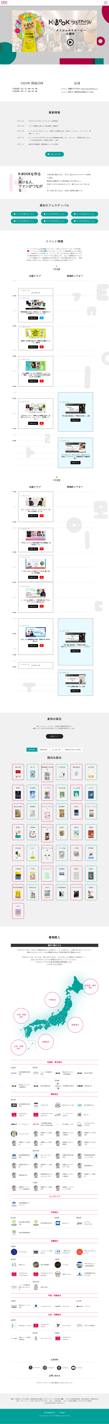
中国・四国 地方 (21, 1016)
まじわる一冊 (56, 750)
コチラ (61, 260)
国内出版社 (31, 750)
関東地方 (75, 1025)
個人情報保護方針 (49, 1413)
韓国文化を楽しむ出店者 (73, 750)
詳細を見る (33, 318)
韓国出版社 (43, 750)
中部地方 (52, 1000)
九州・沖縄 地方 (19, 1047)
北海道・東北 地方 (90, 987)
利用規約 (62, 1413)
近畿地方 (46, 1042)
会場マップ (54, 736)
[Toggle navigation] (105, 3)
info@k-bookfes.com (65, 1383)
